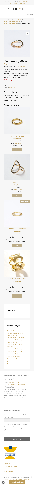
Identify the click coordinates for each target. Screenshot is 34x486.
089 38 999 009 (23, 1)
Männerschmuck (12, 364)
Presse (11, 479)
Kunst (9, 361)
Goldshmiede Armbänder (15, 359)
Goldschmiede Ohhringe (15, 349)
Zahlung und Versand (10, 466)
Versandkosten (21, 66)
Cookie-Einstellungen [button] (17, 482)
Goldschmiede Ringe (10, 23)
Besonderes (11, 330)
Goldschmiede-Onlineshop (12, 21)
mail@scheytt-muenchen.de (17, 3)
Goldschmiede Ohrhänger (15, 351)
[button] (27, 33)
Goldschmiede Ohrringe (14, 354)
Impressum (18, 479)
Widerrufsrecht (8, 471)
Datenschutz (27, 479)
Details (17, 149)
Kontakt (6, 479)
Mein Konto (7, 463)
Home (20, 19)
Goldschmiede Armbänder (15, 337)
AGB (5, 468)
